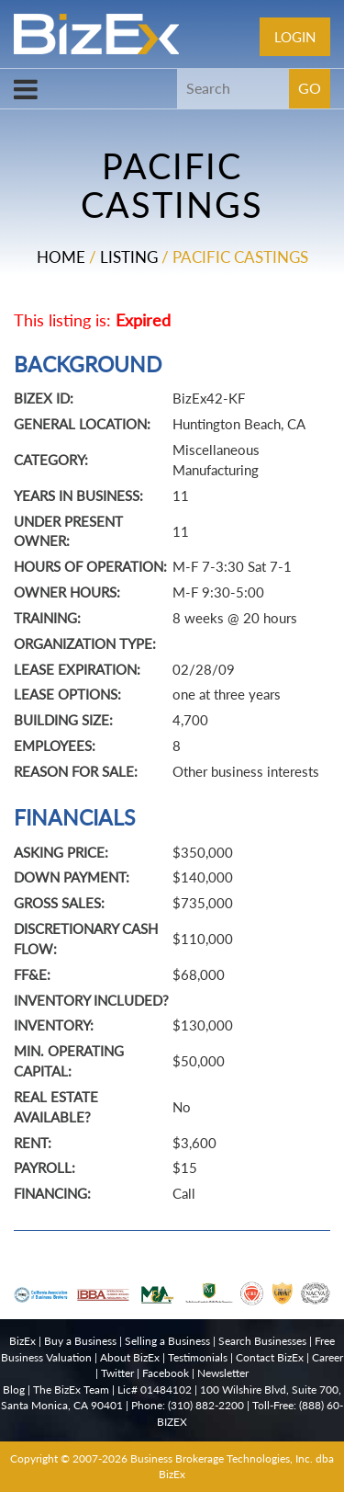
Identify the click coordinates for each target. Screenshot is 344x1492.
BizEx (22, 1341)
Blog (14, 1389)
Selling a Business (167, 1341)
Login (295, 36)
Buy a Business (80, 1341)
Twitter (117, 1373)
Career (327, 1357)
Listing (129, 257)
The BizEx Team (71, 1389)
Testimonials (197, 1357)
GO (309, 88)
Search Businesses (262, 1341)
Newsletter (223, 1373)
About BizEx (130, 1357)
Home (61, 257)
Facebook (165, 1373)
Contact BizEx (270, 1357)
